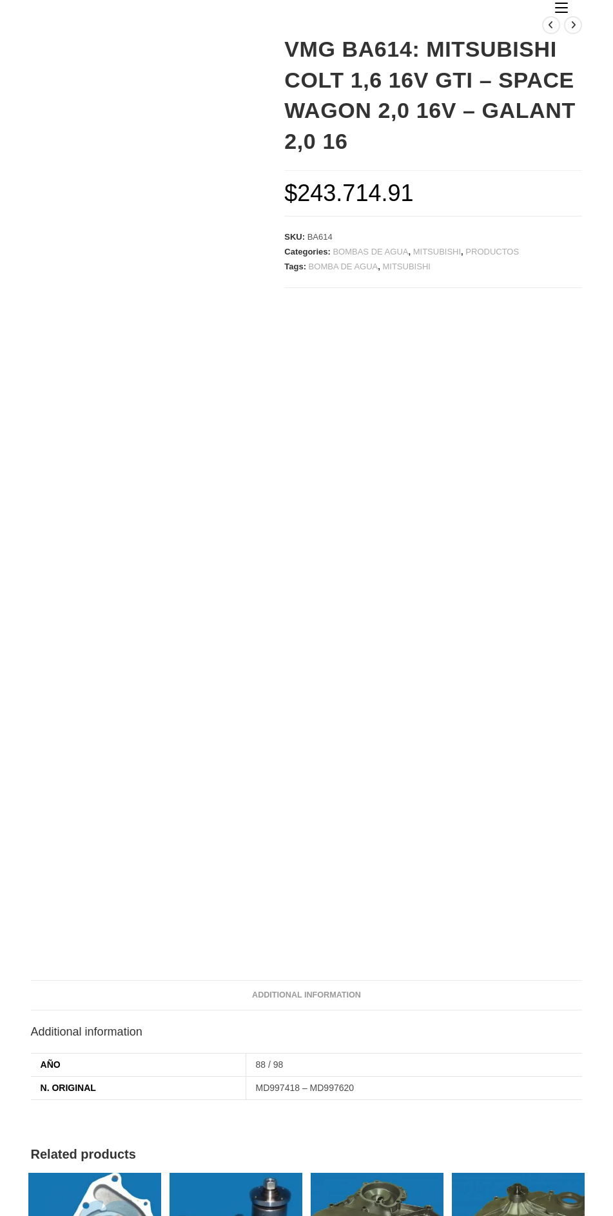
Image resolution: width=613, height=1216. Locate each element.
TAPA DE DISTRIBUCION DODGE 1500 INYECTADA (377, 1054)
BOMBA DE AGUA (343, 266)
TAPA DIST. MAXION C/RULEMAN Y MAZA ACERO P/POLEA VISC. (518, 1061)
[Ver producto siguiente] (573, 25)
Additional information (306, 717)
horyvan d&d (372, 1202)
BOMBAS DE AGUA (370, 251)
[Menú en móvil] (561, 8)
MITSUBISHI (437, 251)
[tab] (306, 717)
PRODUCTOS (492, 251)
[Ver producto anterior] (551, 25)
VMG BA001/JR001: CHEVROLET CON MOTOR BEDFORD (236, 1061)
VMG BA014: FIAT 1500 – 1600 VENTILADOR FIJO (94, 1054)
